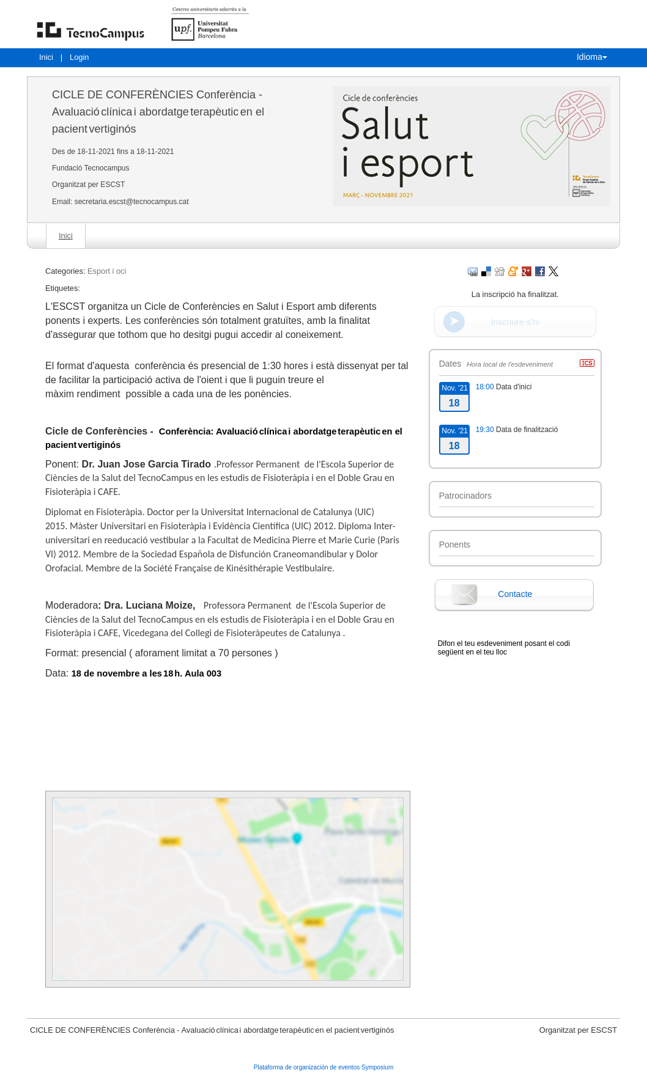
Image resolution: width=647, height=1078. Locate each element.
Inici (46, 57)
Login (79, 57)
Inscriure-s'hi (515, 322)
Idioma (592, 57)
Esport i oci (106, 271)
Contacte (515, 594)
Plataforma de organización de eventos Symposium (323, 1067)
